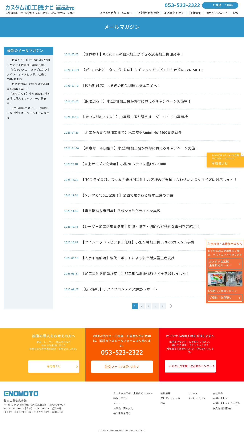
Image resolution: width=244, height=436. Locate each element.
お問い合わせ (220, 398)
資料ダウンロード (217, 13)
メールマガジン (196, 398)
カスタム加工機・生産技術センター (190, 366)
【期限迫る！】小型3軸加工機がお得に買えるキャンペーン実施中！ (29, 98)
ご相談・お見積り (220, 297)
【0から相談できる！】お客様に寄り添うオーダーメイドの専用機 (28, 113)
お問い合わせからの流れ (226, 403)
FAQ (235, 13)
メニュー (127, 13)
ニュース (193, 393)
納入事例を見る (174, 13)
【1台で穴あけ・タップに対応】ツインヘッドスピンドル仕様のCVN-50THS (29, 74)
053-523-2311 (16, 408)
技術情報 (195, 13)
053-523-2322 (182, 5)
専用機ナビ (53, 366)
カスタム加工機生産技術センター (220, 263)
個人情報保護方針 (223, 408)
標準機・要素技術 (148, 13)
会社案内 (218, 393)
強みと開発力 (108, 13)
